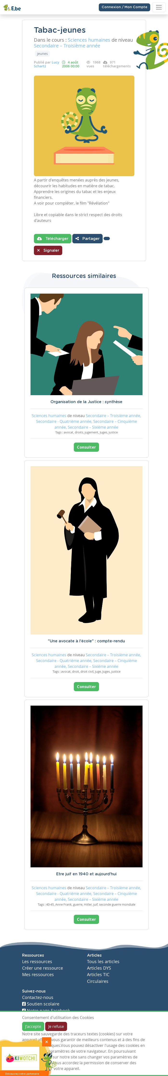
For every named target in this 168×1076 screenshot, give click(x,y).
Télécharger (52, 238)
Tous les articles (103, 961)
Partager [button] (87, 238)
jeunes (42, 53)
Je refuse (56, 1026)
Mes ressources (38, 974)
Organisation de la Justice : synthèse (86, 402)
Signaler (48, 250)
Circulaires (97, 981)
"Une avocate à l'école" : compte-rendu (86, 641)
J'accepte (33, 1026)
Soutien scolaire (40, 1004)
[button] (107, 238)
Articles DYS (99, 968)
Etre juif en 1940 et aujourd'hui (86, 874)
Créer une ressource (42, 968)
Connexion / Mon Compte (124, 7)
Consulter (86, 447)
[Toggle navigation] (159, 7)
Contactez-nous (37, 997)
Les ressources (37, 961)
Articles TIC (98, 974)
